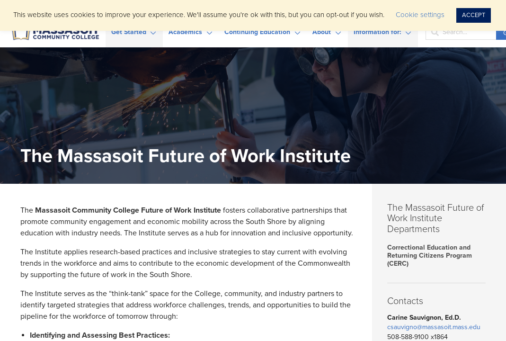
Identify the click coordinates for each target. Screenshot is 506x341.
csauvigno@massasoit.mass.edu (433, 327)
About (321, 32)
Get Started (128, 32)
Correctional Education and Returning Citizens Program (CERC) (429, 255)
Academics (185, 32)
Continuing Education (257, 32)
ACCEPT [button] (473, 15)
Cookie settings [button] (420, 14)
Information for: (377, 32)
